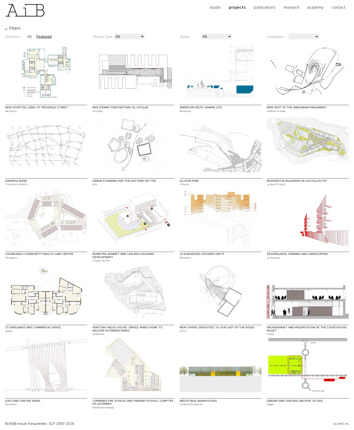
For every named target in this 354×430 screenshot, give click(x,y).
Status (184, 36)
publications (265, 7)
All (29, 36)
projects (237, 7)
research (291, 7)
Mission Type (102, 36)
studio (215, 7)
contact (339, 7)
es (347, 423)
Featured (44, 36)
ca (335, 423)
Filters (15, 28)
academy (315, 7)
